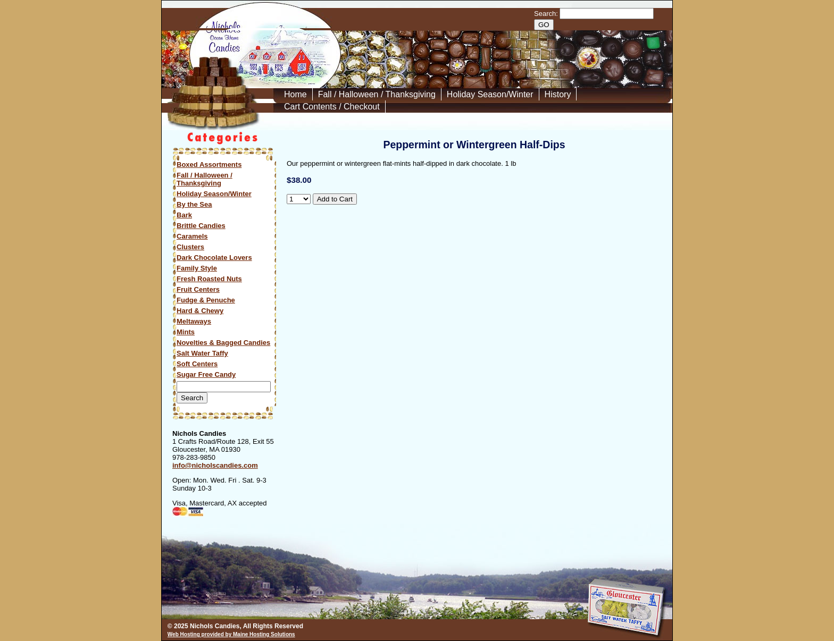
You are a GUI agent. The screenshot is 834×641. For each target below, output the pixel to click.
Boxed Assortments (209, 164)
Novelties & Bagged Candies (223, 343)
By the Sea (194, 204)
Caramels (192, 236)
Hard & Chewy (200, 311)
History (558, 94)
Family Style (197, 268)
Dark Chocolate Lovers (214, 258)
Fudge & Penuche (206, 300)
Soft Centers (197, 364)
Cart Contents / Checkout (332, 106)
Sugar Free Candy (206, 374)
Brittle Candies (201, 226)
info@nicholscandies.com (215, 465)
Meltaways (194, 321)
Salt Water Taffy (202, 353)
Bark (184, 215)
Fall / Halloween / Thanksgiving (377, 94)
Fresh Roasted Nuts (209, 279)
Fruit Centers (198, 289)
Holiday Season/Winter (490, 94)
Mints (186, 332)
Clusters (190, 247)
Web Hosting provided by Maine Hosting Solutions (231, 634)
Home (295, 94)
